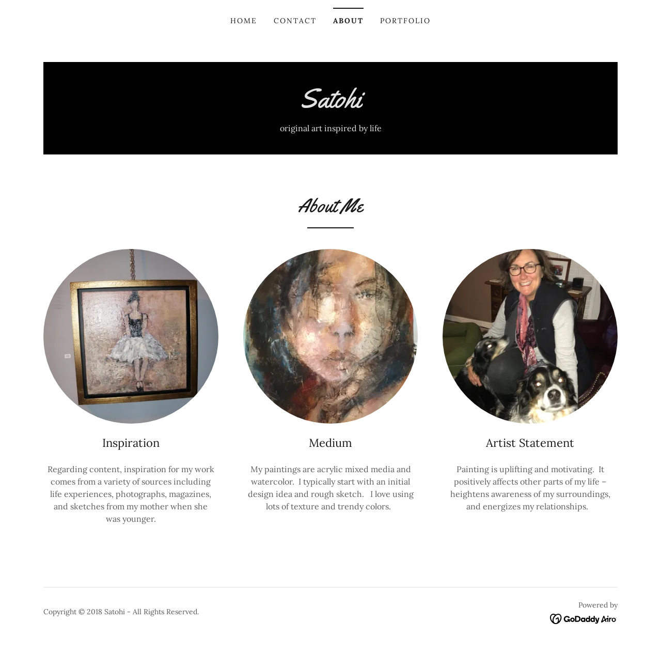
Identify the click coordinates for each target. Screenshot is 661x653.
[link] (330, 104)
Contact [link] (295, 20)
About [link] (348, 20)
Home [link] (243, 20)
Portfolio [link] (405, 20)
